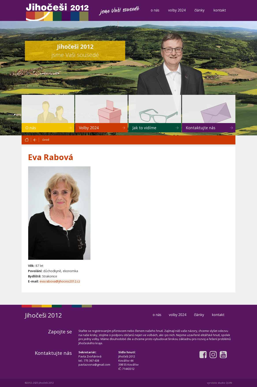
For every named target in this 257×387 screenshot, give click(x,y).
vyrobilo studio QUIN (219, 382)
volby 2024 (177, 10)
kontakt (219, 10)
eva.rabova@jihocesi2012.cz (60, 281)
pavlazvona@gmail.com (94, 364)
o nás (155, 10)
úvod (45, 140)
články (199, 10)
